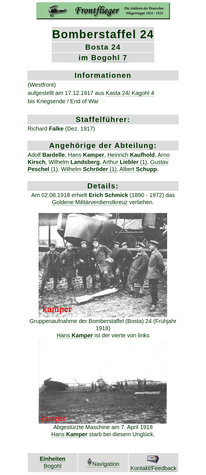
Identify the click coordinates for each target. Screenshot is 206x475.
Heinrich (131, 155)
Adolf (46, 155)
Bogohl (52, 466)
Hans (86, 155)
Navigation (103, 464)
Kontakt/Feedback (153, 465)
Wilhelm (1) (89, 169)
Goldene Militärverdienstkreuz (90, 202)
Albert (138, 169)
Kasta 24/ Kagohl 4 (130, 93)
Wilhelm (74, 162)
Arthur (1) (125, 162)
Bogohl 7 (109, 57)
